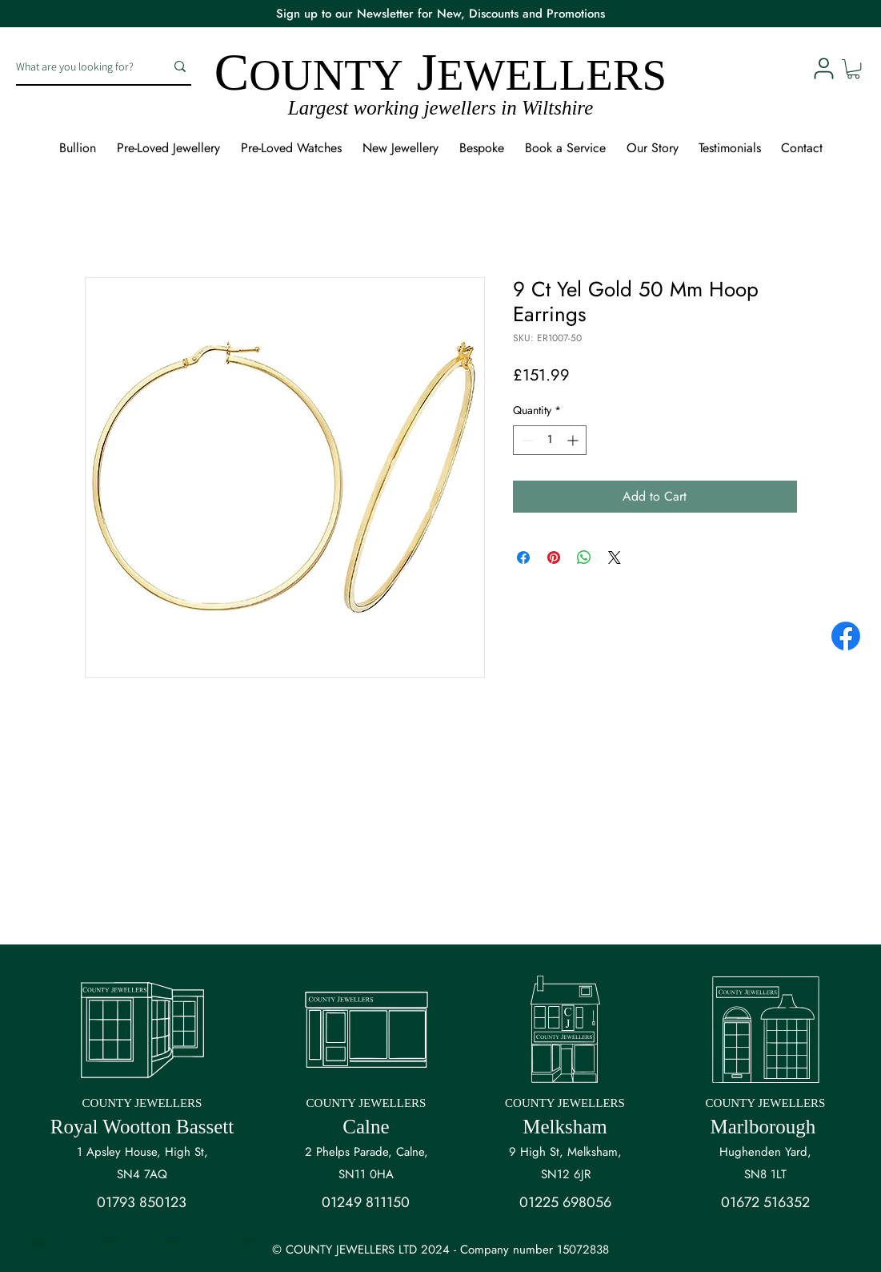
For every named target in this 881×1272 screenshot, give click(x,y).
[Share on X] (614, 557)
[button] (853, 68)
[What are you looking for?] (78, 66)
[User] (823, 68)
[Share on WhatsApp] (584, 557)
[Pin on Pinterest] (553, 557)
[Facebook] (846, 636)
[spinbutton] (549, 440)
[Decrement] (525, 440)
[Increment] (574, 440)
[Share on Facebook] (523, 557)
